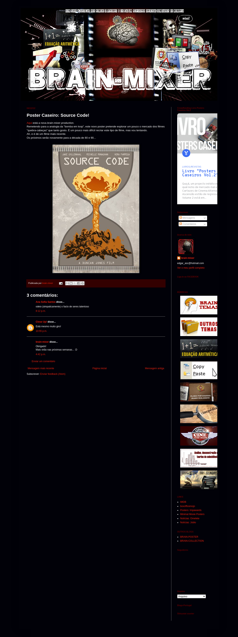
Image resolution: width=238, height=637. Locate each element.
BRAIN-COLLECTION (192, 540)
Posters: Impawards (190, 510)
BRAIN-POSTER (189, 536)
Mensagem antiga (154, 368)
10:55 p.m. (41, 331)
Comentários (187, 224)
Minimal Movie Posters (192, 514)
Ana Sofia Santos (46, 302)
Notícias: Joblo (188, 522)
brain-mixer (42, 341)
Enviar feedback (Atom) (52, 374)
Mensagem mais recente (41, 368)
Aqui (29, 122)
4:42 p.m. (41, 354)
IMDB (183, 502)
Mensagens (187, 217)
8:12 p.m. (41, 311)
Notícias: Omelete (189, 518)
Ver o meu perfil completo (190, 267)
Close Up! (41, 321)
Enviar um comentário (43, 361)
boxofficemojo (187, 506)
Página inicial (100, 368)
